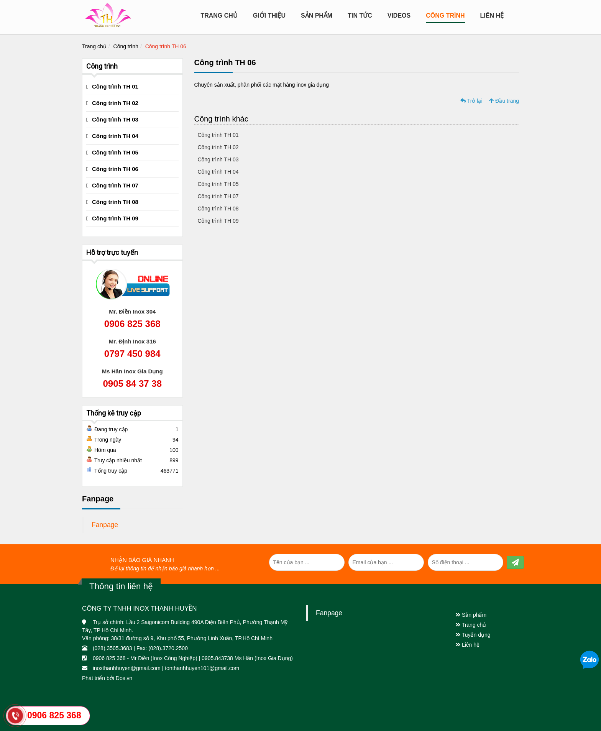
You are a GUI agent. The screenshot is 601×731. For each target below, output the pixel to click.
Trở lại (471, 101)
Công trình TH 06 (165, 46)
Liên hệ (492, 15)
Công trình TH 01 (217, 135)
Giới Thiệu (269, 15)
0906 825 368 (132, 324)
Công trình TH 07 (217, 196)
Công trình (125, 46)
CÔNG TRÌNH (445, 15)
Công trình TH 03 (217, 159)
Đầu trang (504, 101)
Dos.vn (124, 678)
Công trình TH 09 (217, 221)
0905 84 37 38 (132, 383)
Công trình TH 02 (217, 147)
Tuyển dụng (473, 635)
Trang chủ (218, 15)
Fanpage (105, 525)
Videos (399, 15)
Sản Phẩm (316, 15)
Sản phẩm (471, 615)
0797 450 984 (132, 353)
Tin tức (360, 15)
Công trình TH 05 (217, 184)
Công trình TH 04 (217, 172)
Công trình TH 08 (217, 208)
